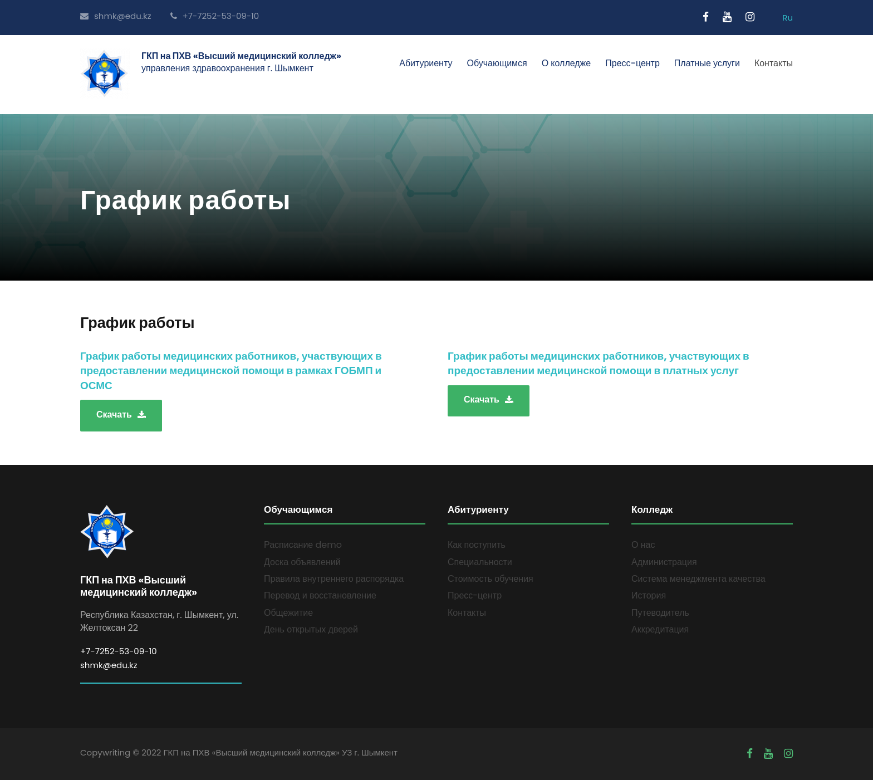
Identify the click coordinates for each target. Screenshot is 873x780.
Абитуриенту (425, 63)
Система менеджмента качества (698, 578)
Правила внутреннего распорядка (334, 578)
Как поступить (477, 544)
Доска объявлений (302, 562)
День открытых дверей (311, 629)
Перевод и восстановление (320, 595)
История (648, 595)
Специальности (480, 562)
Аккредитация (660, 629)
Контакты (773, 63)
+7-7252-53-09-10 (214, 16)
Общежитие (288, 612)
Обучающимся (497, 63)
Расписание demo (303, 544)
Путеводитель (660, 612)
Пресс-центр (632, 63)
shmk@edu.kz (115, 16)
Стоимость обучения (490, 578)
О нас (643, 544)
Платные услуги (707, 63)
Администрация (664, 562)
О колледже (566, 63)
